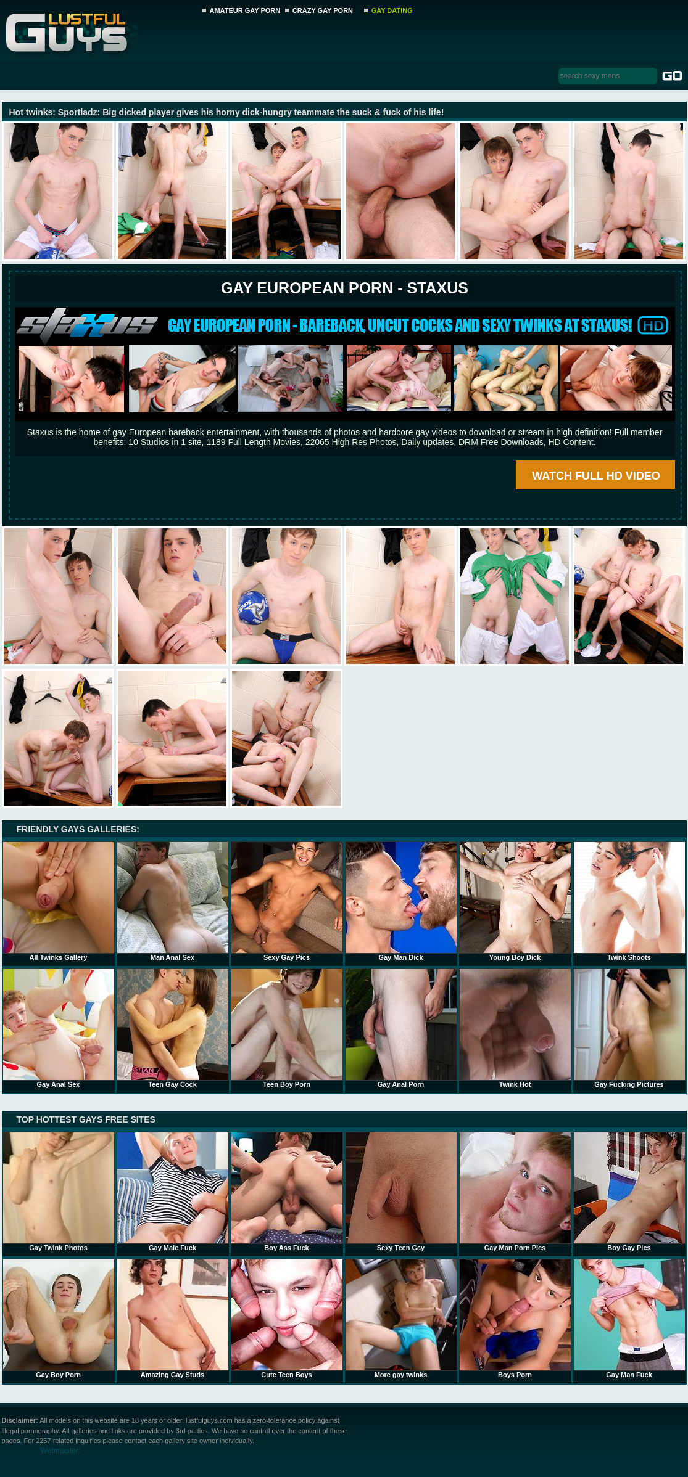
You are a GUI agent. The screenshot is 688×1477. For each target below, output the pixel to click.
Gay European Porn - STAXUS (344, 288)
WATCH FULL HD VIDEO (596, 476)
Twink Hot (515, 1028)
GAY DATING (392, 10)
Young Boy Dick (515, 901)
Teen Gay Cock (173, 1028)
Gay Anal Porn (401, 1028)
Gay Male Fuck (173, 1191)
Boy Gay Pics (629, 1191)
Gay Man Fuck (629, 1318)
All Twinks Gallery (58, 901)
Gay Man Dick (401, 901)
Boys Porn (515, 1318)
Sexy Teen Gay (401, 1191)
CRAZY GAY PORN (322, 10)
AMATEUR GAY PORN (245, 10)
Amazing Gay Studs (173, 1318)
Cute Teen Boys (287, 1318)
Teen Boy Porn (287, 1028)
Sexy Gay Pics (287, 901)
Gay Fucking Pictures (629, 1028)
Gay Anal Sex (58, 1028)
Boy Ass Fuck (287, 1191)
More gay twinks (401, 1318)
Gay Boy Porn (58, 1318)
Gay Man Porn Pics (515, 1191)
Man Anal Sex (173, 901)
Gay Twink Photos (58, 1191)
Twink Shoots (629, 901)
